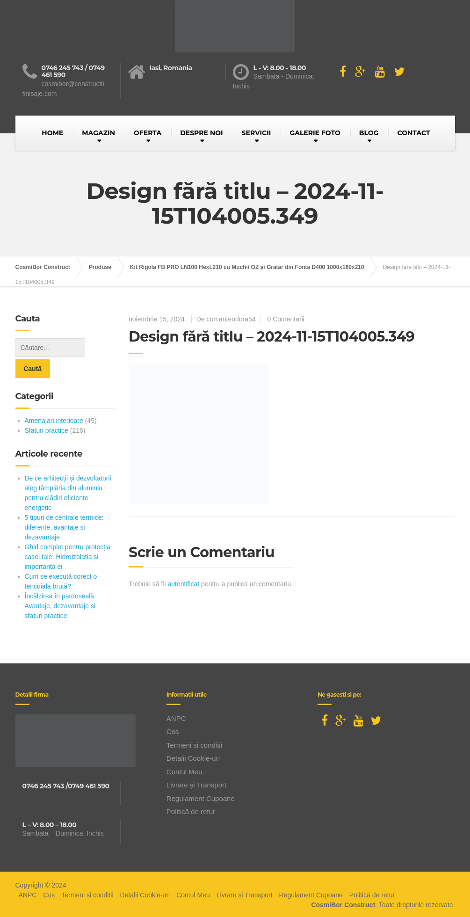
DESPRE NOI (201, 133)
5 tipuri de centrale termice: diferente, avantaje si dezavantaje (64, 506)
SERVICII (256, 133)
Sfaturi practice (46, 409)
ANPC (176, 697)
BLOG (369, 133)
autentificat (184, 584)
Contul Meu (184, 751)
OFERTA (147, 133)
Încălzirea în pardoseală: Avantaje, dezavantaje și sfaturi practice (60, 584)
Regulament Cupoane (200, 777)
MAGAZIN (98, 133)
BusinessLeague (248, 907)
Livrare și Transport (196, 764)
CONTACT (413, 133)
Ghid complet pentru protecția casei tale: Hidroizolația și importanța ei (68, 535)
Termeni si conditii (194, 724)
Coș (172, 710)
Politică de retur (190, 790)
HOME (52, 133)
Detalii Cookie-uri (193, 737)
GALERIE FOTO (314, 133)
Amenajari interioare (54, 399)
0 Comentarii (286, 319)
